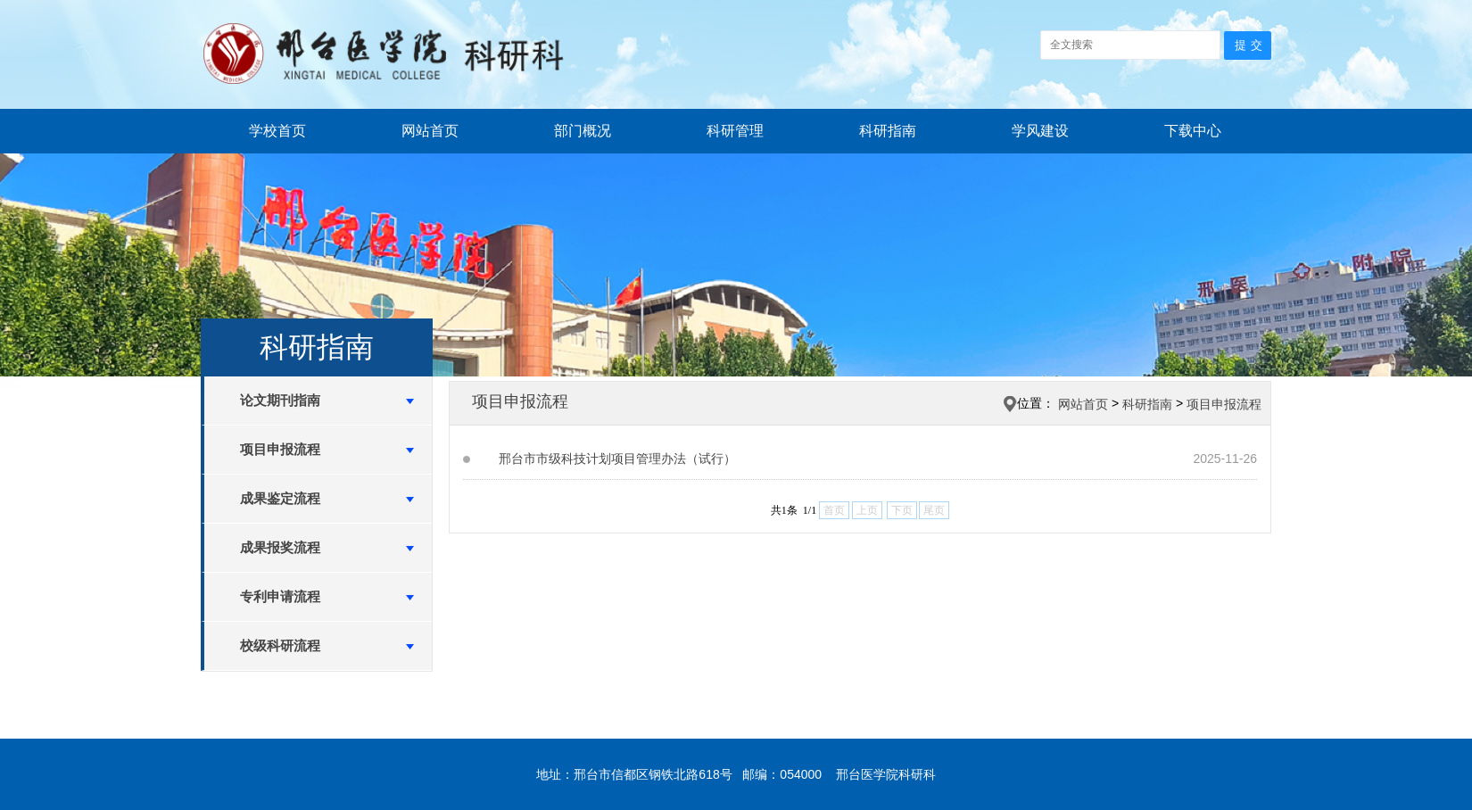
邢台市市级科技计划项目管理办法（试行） (617, 458)
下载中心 (1192, 130)
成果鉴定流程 (280, 498)
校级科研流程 (280, 645)
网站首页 (430, 130)
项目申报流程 (280, 449)
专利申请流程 (280, 596)
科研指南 (887, 130)
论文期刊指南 (280, 400)
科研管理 (735, 130)
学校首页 (277, 130)
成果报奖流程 (280, 547)
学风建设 (1040, 130)
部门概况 (582, 130)
